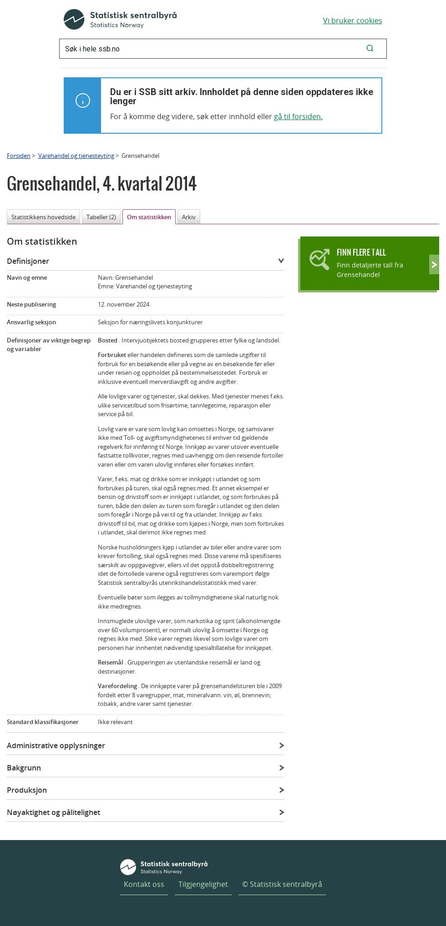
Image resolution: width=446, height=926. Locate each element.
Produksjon (27, 790)
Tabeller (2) (101, 217)
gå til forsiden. (298, 116)
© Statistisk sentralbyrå (282, 884)
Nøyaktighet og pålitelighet (53, 812)
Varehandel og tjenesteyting (76, 155)
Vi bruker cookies (352, 20)
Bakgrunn (24, 768)
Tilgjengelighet (203, 884)
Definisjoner (28, 261)
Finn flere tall (361, 252)
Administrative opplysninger (56, 745)
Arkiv (189, 217)
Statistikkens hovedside (43, 217)
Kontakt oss (144, 884)
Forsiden (18, 155)
